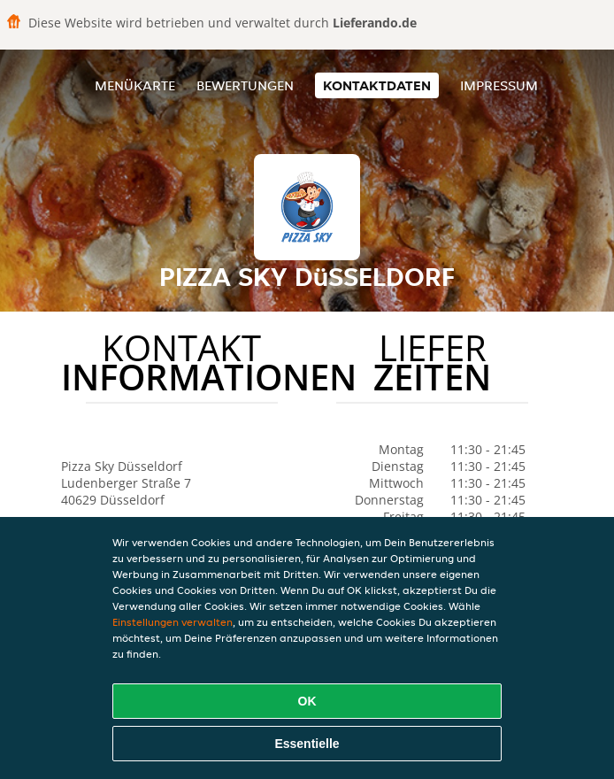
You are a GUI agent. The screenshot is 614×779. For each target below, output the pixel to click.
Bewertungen (245, 85)
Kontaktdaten (377, 85)
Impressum (499, 85)
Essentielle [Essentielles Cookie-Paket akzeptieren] (306, 744)
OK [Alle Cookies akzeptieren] (307, 701)
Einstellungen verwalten (172, 622)
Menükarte (135, 85)
